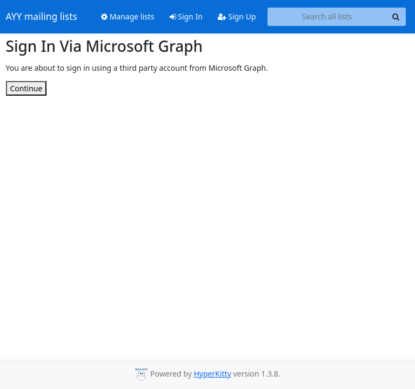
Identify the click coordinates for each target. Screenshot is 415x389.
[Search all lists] (327, 17)
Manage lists (128, 16)
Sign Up (237, 16)
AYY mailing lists (41, 16)
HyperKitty (212, 373)
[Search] (396, 17)
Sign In (186, 16)
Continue (26, 88)
